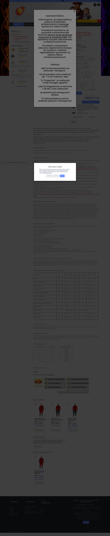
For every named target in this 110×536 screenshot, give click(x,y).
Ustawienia (49, 176)
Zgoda (62, 176)
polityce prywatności (47, 172)
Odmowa (56, 176)
